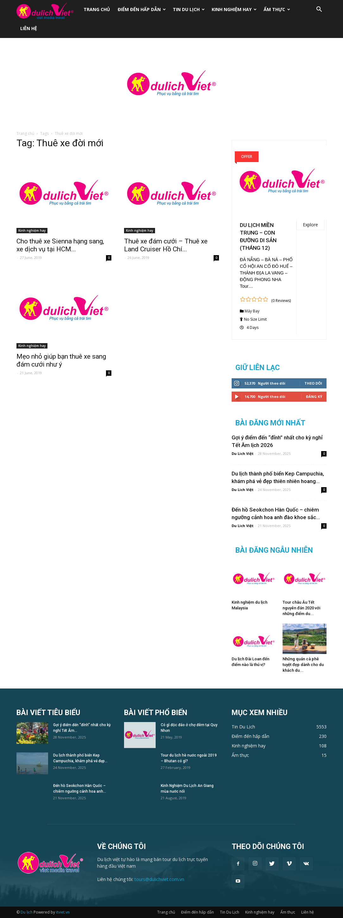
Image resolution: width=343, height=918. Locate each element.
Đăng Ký (314, 396)
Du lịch (27, 912)
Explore (310, 225)
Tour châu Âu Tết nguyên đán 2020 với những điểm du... (301, 608)
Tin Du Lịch (189, 9)
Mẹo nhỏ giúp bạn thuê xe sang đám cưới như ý (61, 360)
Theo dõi (313, 383)
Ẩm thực (277, 9)
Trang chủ (97, 9)
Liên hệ (28, 28)
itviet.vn (63, 912)
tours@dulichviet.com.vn (159, 879)
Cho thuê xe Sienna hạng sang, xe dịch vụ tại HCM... (60, 245)
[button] (319, 10)
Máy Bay (252, 311)
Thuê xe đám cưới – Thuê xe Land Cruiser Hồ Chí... (166, 245)
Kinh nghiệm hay (234, 9)
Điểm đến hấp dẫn (142, 9)
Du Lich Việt (242, 453)
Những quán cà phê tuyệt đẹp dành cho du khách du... (303, 665)
